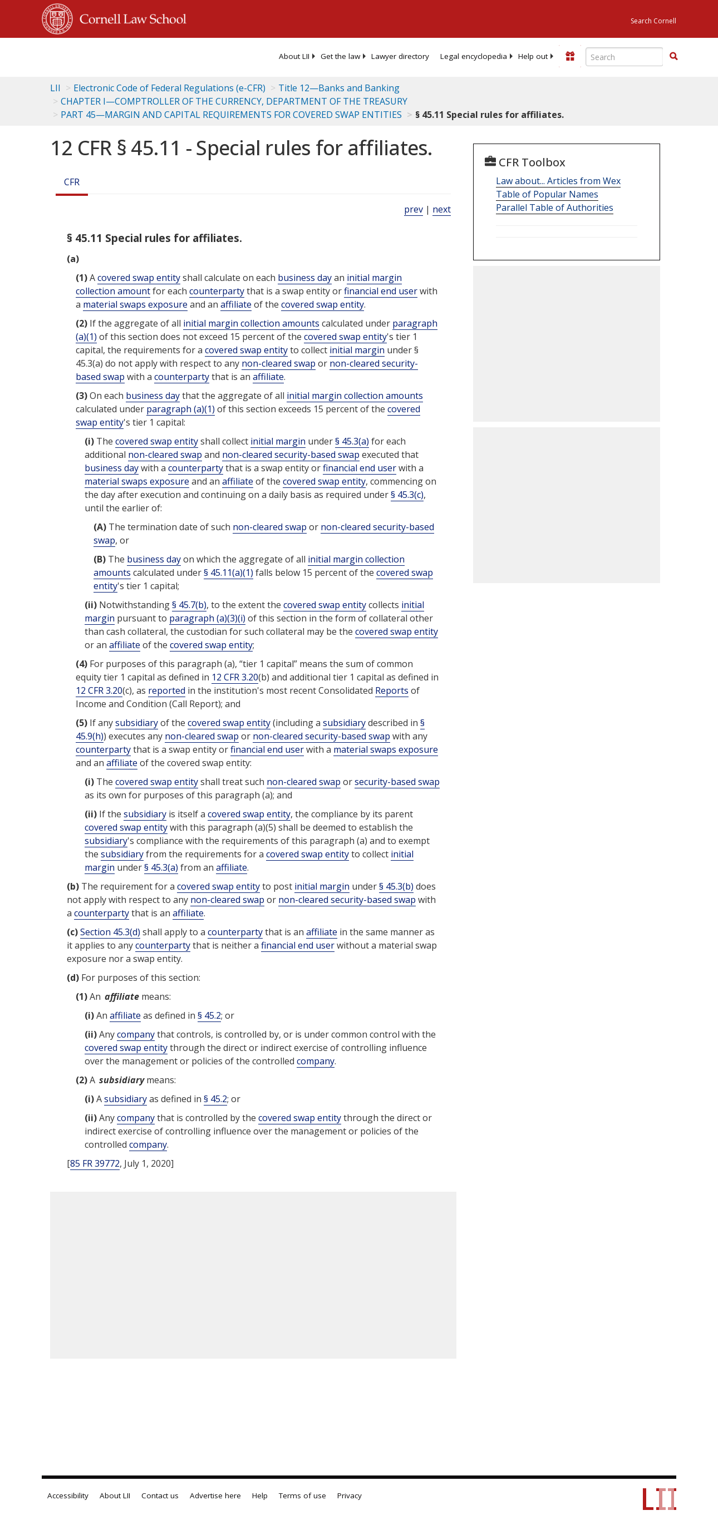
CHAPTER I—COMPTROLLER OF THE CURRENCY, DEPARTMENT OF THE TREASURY (234, 101)
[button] (673, 56)
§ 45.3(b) (396, 886)
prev (413, 209)
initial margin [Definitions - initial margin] (357, 350)
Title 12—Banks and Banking (339, 88)
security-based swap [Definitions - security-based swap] (397, 782)
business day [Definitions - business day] (305, 278)
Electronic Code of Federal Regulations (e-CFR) (169, 88)
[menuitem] (294, 56)
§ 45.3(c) (407, 494)
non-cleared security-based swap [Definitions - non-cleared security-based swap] (291, 454)
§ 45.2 (209, 1015)
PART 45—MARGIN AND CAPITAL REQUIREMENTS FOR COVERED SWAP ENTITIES (231, 114)
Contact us (160, 1495)
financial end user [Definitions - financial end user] (380, 291)
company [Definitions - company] (136, 1034)
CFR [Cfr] (72, 182)
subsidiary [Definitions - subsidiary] (136, 723)
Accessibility (67, 1495)
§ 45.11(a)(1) (228, 572)
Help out (533, 56)
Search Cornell (653, 21)
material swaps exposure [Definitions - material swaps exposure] (135, 304)
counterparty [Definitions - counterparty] (216, 291)
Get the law (340, 56)
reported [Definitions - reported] (166, 690)
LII (55, 88)
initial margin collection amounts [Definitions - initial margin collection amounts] (251, 323)
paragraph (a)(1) (180, 409)
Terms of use (302, 1495)
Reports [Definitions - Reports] (392, 690)
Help (260, 1495)
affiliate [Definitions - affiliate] (236, 304)
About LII (294, 56)
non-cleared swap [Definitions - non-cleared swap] (279, 363)
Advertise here (215, 1495)
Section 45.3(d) (110, 932)
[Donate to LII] (570, 56)
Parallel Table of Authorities (554, 207)
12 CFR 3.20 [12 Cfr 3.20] (235, 677)
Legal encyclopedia (473, 56)
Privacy (349, 1495)
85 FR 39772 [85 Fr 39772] (95, 1163)
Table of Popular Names (547, 194)
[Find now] (673, 57)
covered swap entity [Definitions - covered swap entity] (138, 278)
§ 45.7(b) (189, 605)
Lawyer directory (400, 56)
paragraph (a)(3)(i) (207, 618)
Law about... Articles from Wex (558, 181)
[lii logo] (85, 56)
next (441, 209)
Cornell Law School (129, 17)
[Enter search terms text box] (624, 56)
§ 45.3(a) (352, 441)
